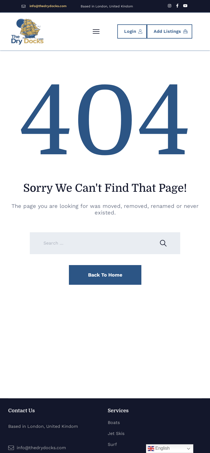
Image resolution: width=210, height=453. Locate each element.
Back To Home (105, 275)
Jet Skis (116, 433)
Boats (114, 422)
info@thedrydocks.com (48, 6)
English (159, 448)
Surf (112, 444)
